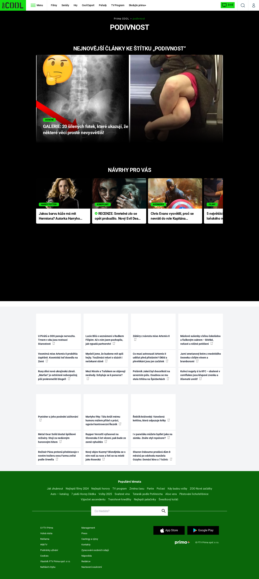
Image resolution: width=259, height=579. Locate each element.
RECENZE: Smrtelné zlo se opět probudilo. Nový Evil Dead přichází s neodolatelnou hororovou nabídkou (117, 216)
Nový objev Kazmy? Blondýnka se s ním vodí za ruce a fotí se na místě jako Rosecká (105, 455)
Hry (75, 5)
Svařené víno (122, 494)
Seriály (65, 5)
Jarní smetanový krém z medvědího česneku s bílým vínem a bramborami (200, 357)
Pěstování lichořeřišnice (193, 494)
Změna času (136, 488)
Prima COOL (121, 18)
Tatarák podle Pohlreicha (148, 494)
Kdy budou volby (177, 488)
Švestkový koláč (168, 499)
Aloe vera (171, 494)
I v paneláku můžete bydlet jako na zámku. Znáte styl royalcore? (152, 436)
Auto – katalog (60, 494)
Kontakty (85, 544)
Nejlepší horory (100, 488)
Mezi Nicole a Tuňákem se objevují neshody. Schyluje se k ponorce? (105, 375)
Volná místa (46, 533)
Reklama (44, 539)
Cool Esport (88, 5)
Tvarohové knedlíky (119, 499)
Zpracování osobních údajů (95, 550)
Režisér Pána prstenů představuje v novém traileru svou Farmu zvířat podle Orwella (58, 455)
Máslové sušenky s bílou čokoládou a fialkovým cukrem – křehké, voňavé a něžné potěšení (200, 340)
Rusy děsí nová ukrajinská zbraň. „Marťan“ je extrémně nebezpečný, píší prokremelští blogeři (57, 375)
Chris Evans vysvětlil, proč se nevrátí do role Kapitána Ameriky (172, 216)
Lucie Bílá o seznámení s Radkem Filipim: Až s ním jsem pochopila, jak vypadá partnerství (105, 340)
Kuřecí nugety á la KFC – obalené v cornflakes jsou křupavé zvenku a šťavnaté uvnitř (200, 375)
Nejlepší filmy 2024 (77, 488)
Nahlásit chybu (47, 567)
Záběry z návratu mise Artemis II (151, 338)
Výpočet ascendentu (93, 499)
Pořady (103, 5)
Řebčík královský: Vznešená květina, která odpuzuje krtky (151, 418)
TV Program (117, 5)
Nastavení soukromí (91, 567)
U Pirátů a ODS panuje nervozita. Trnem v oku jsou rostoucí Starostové (56, 340)
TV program (119, 488)
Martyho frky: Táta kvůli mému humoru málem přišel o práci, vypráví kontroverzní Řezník (103, 420)
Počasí (161, 488)
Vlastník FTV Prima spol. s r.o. (55, 561)
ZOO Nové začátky (201, 488)
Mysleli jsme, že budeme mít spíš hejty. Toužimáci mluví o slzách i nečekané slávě (104, 357)
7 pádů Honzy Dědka (83, 494)
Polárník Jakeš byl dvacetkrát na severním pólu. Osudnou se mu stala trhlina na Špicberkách (151, 375)
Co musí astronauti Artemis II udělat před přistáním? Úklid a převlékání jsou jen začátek (150, 357)
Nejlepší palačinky (145, 499)
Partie (150, 488)
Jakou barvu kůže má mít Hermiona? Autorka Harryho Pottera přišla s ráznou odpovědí (59, 216)
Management (88, 527)
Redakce (85, 561)
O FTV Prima (46, 527)
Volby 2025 (105, 494)
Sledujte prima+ (137, 5)
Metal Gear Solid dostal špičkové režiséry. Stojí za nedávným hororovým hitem (57, 438)
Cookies (44, 555)
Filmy (54, 5)
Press (84, 533)
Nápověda (86, 555)
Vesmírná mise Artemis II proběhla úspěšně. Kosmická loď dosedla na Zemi (58, 357)
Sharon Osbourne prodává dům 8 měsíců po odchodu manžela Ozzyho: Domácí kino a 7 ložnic (152, 455)
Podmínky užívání (49, 550)
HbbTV (43, 544)
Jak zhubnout (55, 488)
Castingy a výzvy (89, 539)
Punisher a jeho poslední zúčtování (58, 418)
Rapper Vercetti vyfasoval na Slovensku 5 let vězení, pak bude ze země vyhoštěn (106, 438)
